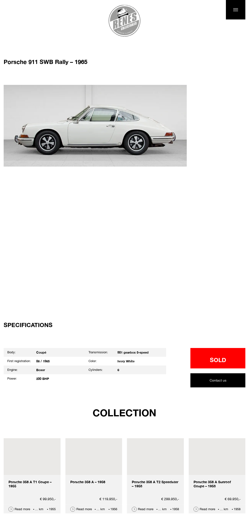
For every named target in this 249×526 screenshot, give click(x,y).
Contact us (218, 380)
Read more (22, 509)
